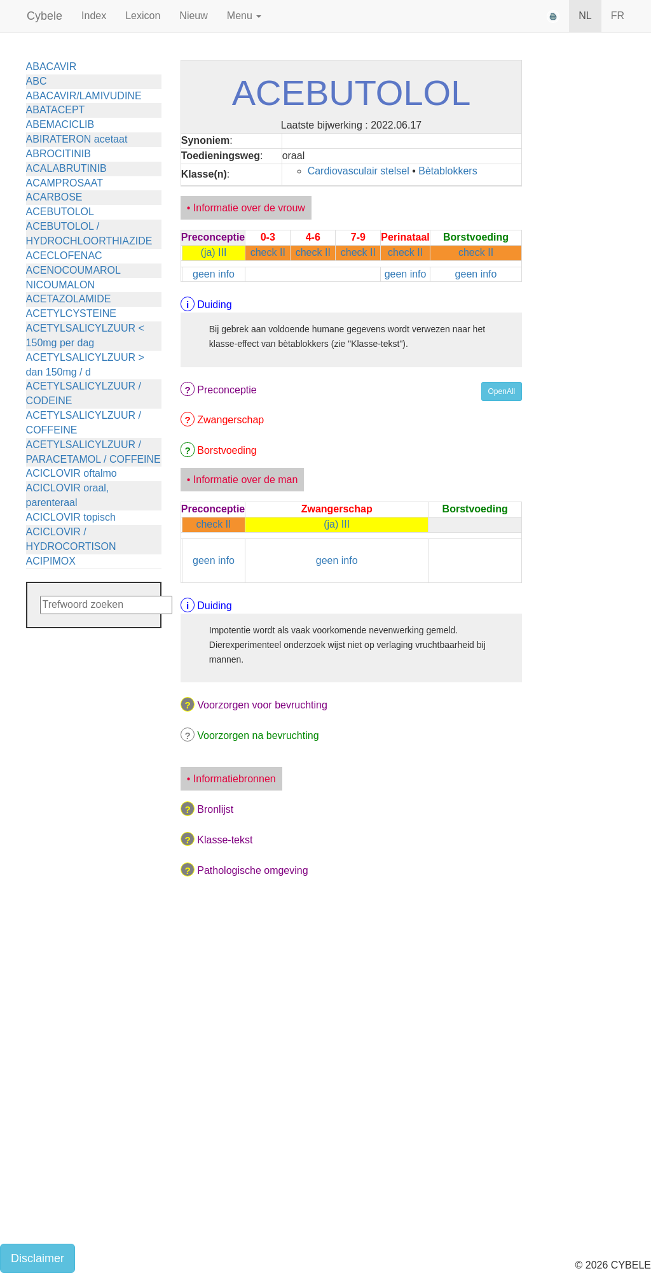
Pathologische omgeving (252, 870)
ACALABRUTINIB (66, 168)
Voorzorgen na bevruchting (258, 735)
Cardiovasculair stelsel (358, 170)
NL (585, 15)
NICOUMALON (60, 284)
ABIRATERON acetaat (77, 139)
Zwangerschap (230, 419)
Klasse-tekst (224, 839)
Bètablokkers (447, 170)
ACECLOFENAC (64, 255)
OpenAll (502, 391)
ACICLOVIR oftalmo (71, 473)
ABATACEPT (55, 109)
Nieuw (193, 15)
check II (267, 252)
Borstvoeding (226, 450)
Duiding (214, 304)
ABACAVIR (51, 66)
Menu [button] (244, 15)
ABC (36, 81)
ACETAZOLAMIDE (68, 298)
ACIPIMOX (51, 561)
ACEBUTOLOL (60, 211)
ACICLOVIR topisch (71, 517)
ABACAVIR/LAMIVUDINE (84, 95)
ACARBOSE (54, 197)
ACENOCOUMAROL (73, 270)
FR (617, 15)
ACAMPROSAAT (65, 183)
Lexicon (142, 15)
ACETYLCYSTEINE (71, 313)
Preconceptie (226, 389)
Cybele (44, 16)
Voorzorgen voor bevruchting (262, 705)
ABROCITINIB (58, 153)
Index (93, 15)
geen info (214, 274)
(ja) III (214, 252)
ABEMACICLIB (60, 124)
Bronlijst (215, 809)
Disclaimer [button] (37, 1258)
